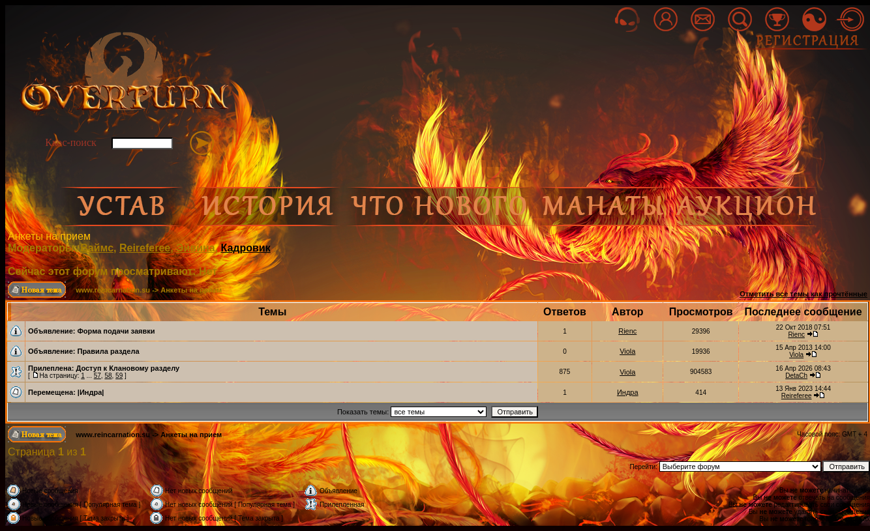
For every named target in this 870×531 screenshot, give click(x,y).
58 (108, 375)
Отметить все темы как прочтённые (803, 294)
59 (119, 375)
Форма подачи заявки (116, 331)
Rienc (627, 331)
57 (97, 375)
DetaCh (796, 375)
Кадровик (245, 247)
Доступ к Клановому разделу (127, 368)
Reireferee (144, 247)
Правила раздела (108, 351)
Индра (627, 392)
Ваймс (96, 247)
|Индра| (91, 392)
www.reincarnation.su (113, 290)
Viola (627, 351)
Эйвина (195, 247)
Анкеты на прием (49, 236)
